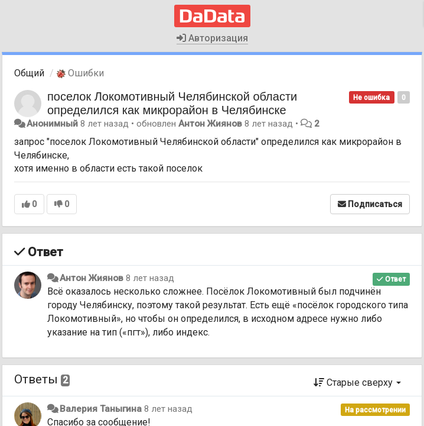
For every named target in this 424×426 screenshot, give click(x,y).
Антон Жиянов (210, 123)
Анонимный (52, 123)
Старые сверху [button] (357, 382)
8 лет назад (150, 278)
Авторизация (212, 38)
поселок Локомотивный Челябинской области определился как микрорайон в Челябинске (172, 103)
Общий (29, 73)
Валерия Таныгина (101, 409)
